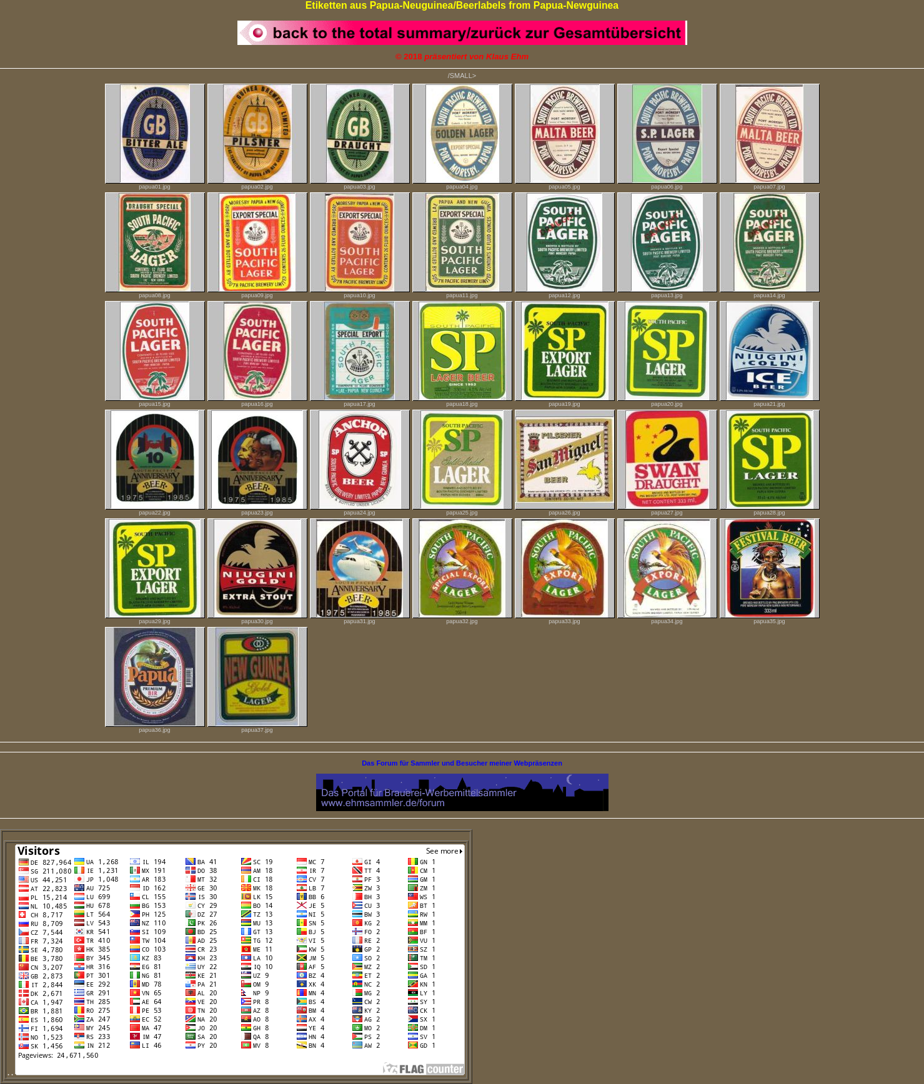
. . (236, 1073)
